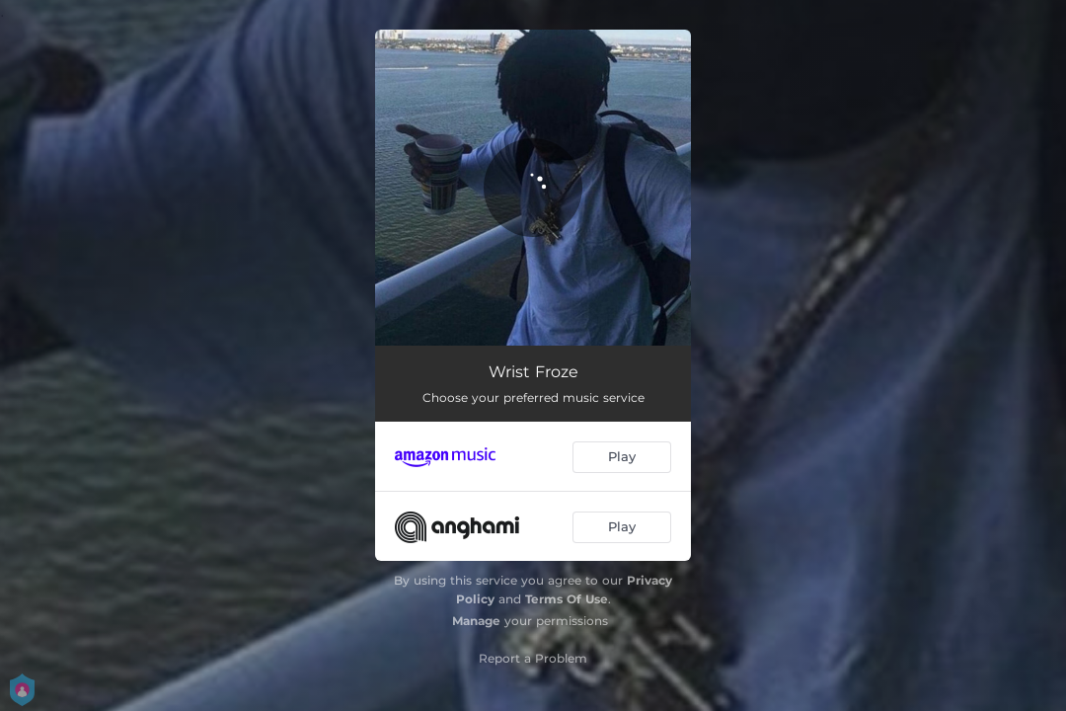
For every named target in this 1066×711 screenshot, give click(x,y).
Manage (476, 620)
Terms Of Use (566, 599)
